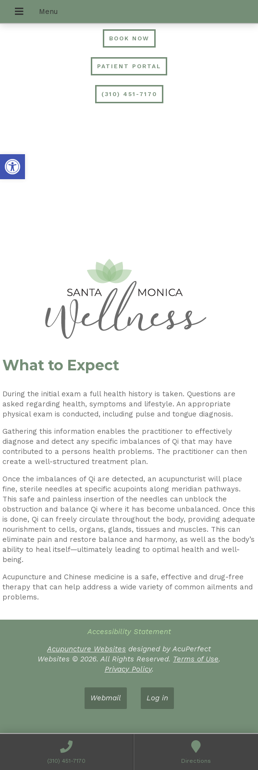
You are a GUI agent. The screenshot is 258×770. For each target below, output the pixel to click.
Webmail (105, 698)
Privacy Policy (128, 669)
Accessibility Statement (129, 631)
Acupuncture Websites (86, 649)
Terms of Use (196, 659)
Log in (157, 698)
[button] (12, 166)
